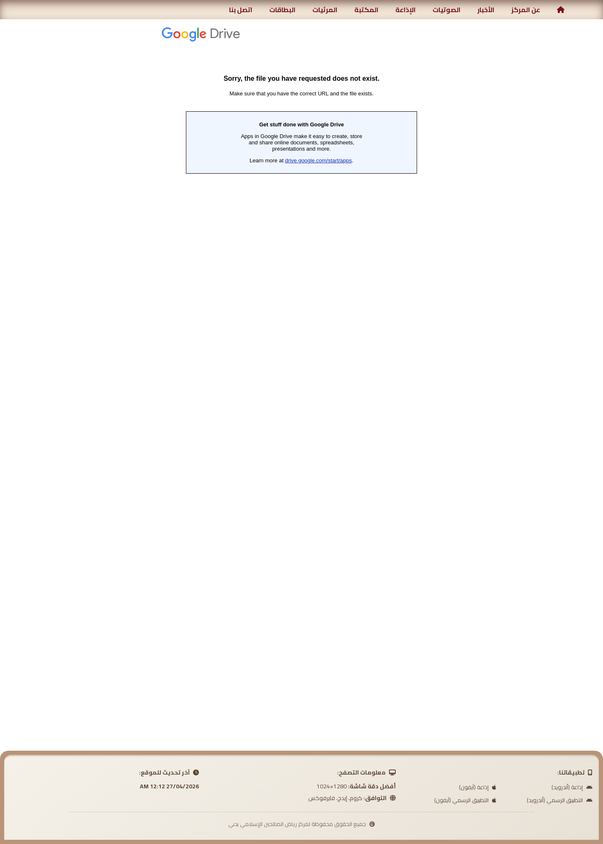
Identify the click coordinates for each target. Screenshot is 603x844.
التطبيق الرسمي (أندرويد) (560, 800)
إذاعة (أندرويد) (572, 787)
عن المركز (525, 9)
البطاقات (282, 9)
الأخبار (486, 9)
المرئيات (325, 9)
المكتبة (366, 9)
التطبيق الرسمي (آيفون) (465, 800)
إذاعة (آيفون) (477, 787)
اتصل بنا (241, 9)
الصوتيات (447, 9)
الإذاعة (405, 9)
